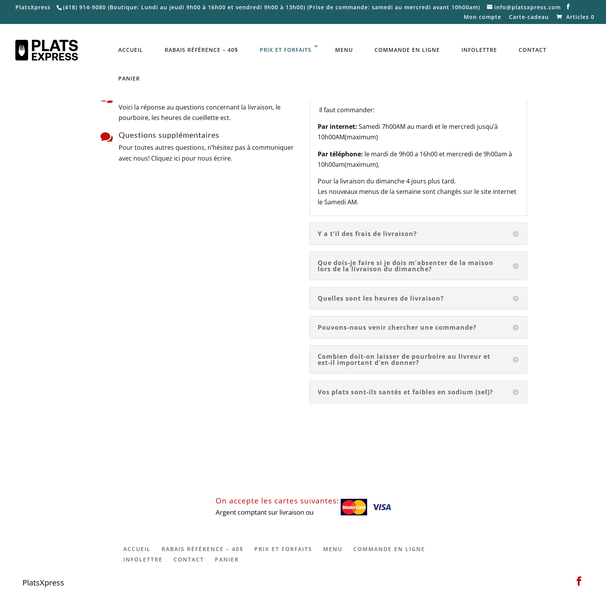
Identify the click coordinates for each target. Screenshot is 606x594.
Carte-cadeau (529, 17)
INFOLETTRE (479, 49)
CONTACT (532, 49)
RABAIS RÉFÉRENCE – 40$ (201, 49)
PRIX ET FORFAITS (286, 49)
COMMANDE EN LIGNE (407, 49)
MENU (344, 49)
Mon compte (482, 17)
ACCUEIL (130, 49)
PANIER (129, 78)
